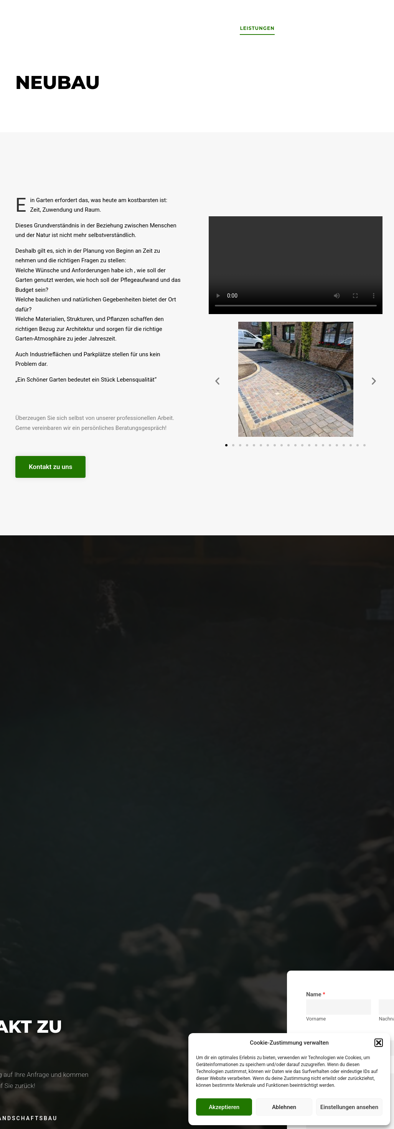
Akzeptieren (224, 1107)
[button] (378, 1043)
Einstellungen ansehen (349, 1107)
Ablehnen (284, 1107)
